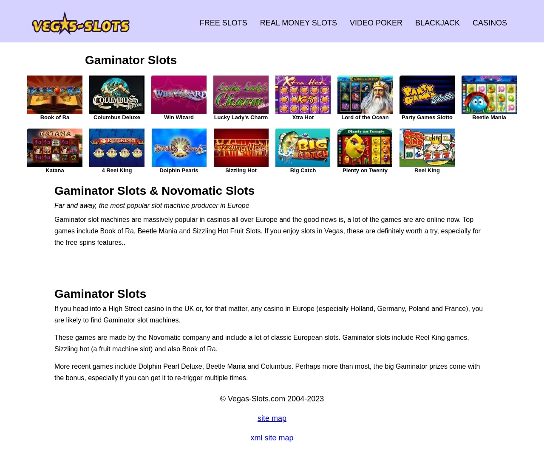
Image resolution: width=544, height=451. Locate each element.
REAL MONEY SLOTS (298, 23)
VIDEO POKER (376, 23)
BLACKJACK (437, 23)
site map (272, 418)
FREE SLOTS (223, 23)
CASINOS (490, 23)
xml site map (271, 438)
